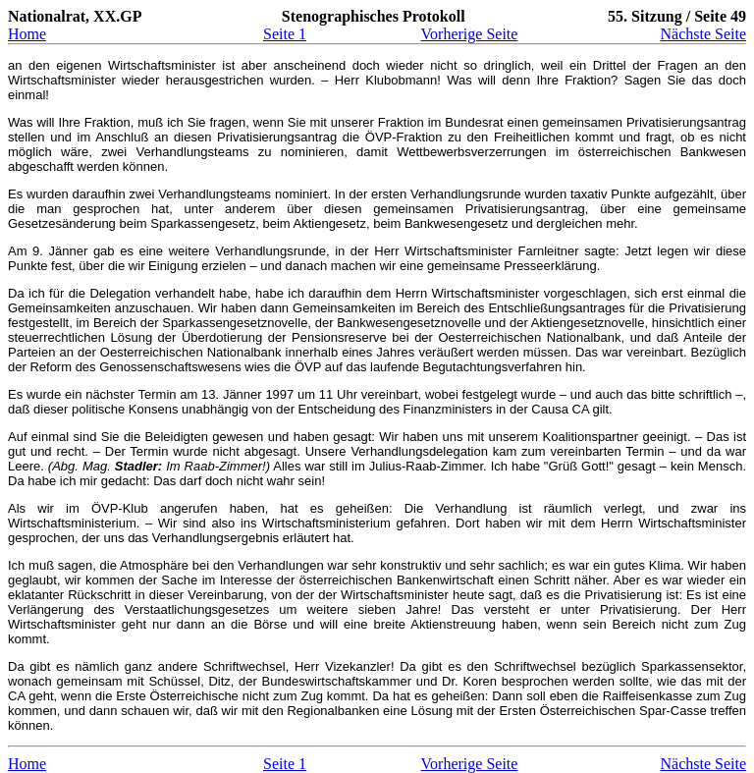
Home (27, 34)
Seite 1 (284, 34)
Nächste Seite (703, 34)
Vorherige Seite (469, 34)
